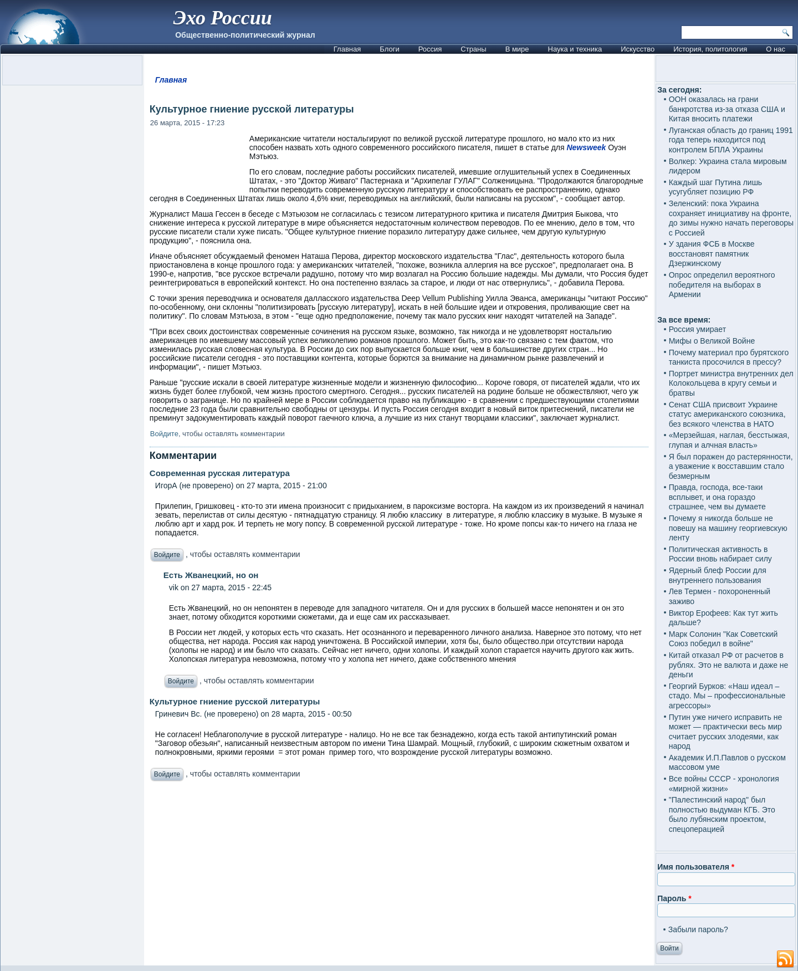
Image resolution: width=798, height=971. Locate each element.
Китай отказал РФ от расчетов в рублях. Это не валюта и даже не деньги (729, 665)
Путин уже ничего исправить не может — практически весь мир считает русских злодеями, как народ (725, 732)
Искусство (637, 49)
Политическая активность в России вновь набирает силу (720, 554)
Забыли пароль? (698, 929)
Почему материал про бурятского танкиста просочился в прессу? (729, 357)
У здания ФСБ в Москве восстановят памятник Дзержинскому (712, 253)
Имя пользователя (695, 866)
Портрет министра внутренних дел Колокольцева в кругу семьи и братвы (731, 383)
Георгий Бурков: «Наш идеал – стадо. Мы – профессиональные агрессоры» (727, 696)
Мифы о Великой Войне (712, 340)
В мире (517, 49)
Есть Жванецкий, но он (211, 575)
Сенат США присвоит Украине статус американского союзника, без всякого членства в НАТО (727, 414)
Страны (473, 49)
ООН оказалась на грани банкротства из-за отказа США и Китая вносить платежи (727, 109)
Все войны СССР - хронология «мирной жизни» (724, 783)
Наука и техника (575, 49)
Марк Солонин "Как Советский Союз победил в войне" (723, 639)
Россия (430, 49)
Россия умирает (697, 329)
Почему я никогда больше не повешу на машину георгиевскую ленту (728, 528)
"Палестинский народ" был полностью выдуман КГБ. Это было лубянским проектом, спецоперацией (722, 814)
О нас (775, 49)
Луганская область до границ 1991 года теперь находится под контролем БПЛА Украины (731, 140)
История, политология (710, 49)
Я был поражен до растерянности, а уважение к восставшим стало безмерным (731, 466)
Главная (347, 49)
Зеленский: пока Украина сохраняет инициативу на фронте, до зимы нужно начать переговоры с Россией (731, 218)
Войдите (164, 434)
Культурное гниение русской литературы (235, 701)
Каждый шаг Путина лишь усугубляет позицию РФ (715, 187)
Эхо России (222, 18)
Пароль (674, 898)
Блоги (389, 49)
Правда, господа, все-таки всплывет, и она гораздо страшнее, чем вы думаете (717, 497)
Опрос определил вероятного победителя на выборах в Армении (722, 284)
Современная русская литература (220, 473)
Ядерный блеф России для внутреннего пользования (717, 575)
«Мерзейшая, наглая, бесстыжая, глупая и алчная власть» (729, 440)
